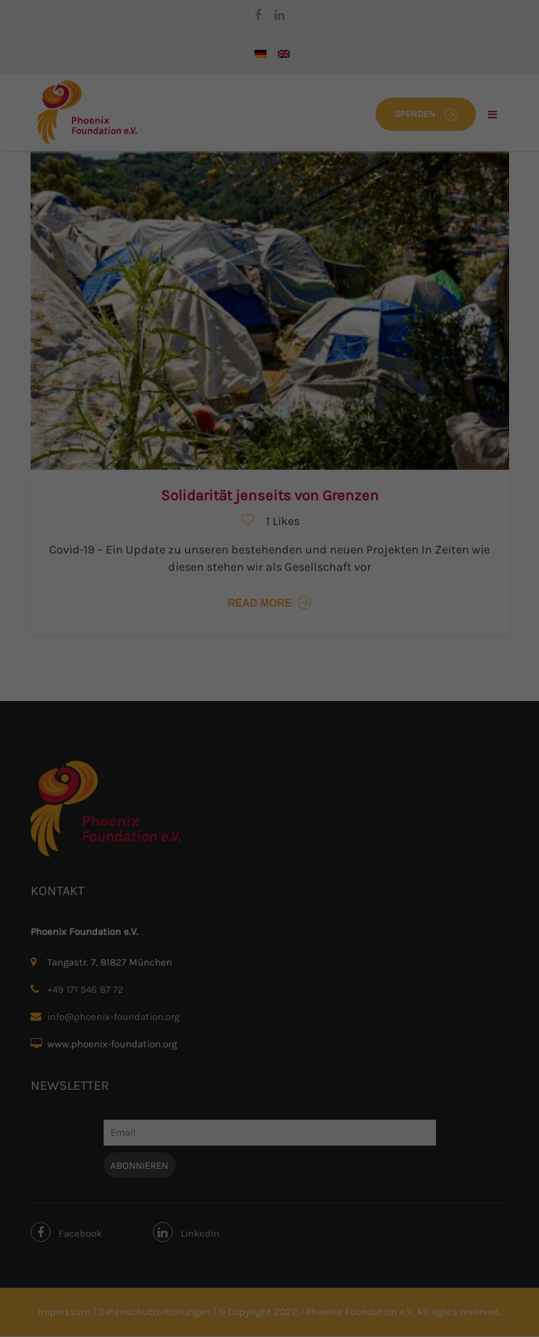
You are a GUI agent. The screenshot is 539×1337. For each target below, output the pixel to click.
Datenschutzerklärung (186, 165)
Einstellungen (125, 178)
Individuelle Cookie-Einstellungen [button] (269, 311)
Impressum (337, 340)
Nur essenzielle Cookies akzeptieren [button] (269, 271)
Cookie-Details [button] (208, 340)
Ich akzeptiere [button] (270, 232)
